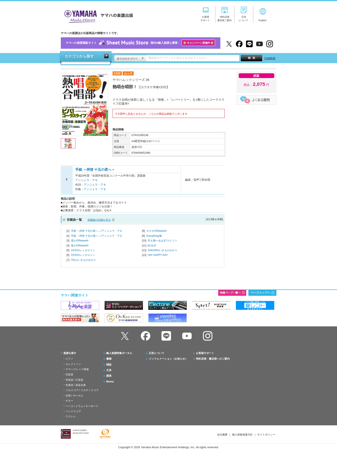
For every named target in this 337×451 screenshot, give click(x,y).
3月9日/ (83, 250)
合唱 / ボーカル (74, 395)
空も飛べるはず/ (162, 240)
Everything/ (154, 235)
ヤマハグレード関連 (77, 369)
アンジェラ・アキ (86, 180)
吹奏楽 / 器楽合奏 (76, 385)
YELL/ (83, 260)
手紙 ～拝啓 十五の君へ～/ (96, 230)
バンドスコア (73, 411)
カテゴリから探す (79, 56)
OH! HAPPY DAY (158, 255)
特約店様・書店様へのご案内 (213, 358)
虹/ (152, 245)
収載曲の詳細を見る (99, 219)
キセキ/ (156, 230)
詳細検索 (270, 58)
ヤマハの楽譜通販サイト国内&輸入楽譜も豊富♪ (140, 43)
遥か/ (79, 240)
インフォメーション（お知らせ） (168, 358)
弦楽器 (69, 374)
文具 (108, 370)
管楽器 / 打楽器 (74, 379)
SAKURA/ (162, 250)
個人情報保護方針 (242, 434)
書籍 (108, 358)
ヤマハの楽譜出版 (97, 15)
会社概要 (222, 434)
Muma (110, 381)
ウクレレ (71, 416)
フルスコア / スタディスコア (82, 390)
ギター (69, 400)
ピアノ (69, 358)
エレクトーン (73, 364)
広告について (156, 353)
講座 (108, 375)
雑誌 (108, 364)
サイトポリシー (266, 434)
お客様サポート (205, 353)
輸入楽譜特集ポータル (119, 353)
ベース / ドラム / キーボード (82, 406)
